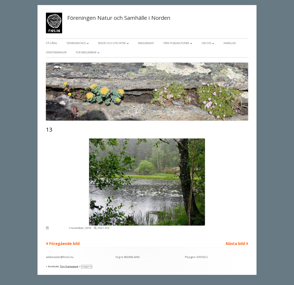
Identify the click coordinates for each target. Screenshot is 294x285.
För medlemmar (86, 52)
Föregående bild (64, 243)
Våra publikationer (176, 43)
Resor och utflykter (112, 43)
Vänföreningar (56, 52)
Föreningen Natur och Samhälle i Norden (118, 18)
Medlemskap (146, 43)
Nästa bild (235, 243)
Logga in (87, 266)
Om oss (206, 43)
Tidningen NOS (76, 43)
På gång (51, 43)
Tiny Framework (69, 266)
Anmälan (229, 43)
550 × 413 (103, 228)
